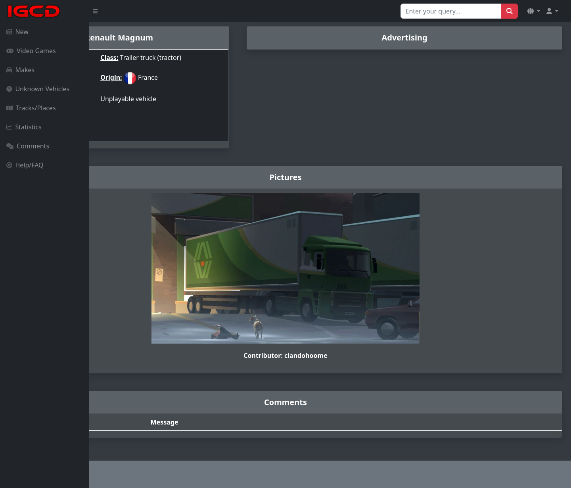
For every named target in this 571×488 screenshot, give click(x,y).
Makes (20, 69)
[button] (533, 11)
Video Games (31, 50)
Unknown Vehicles (37, 89)
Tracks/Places (31, 108)
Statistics (24, 127)
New (17, 31)
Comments (27, 146)
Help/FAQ (25, 165)
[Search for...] (451, 11)
